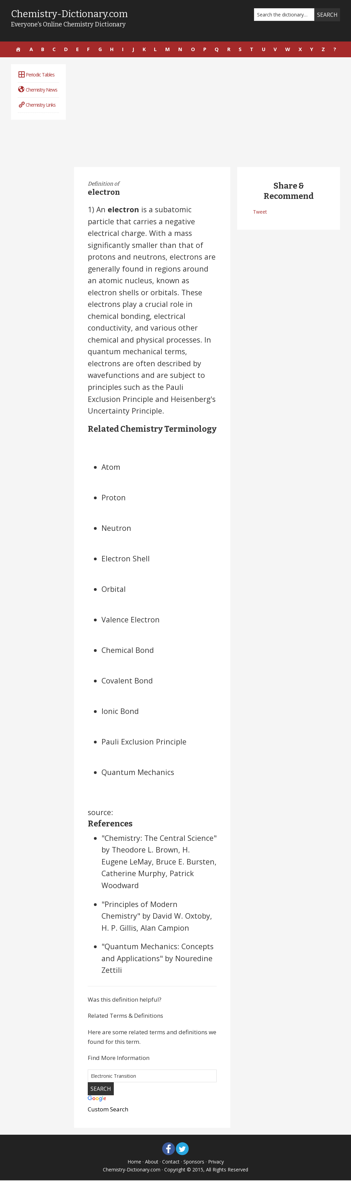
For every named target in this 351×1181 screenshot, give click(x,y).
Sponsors (193, 1162)
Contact (171, 1162)
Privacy (216, 1162)
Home (134, 1162)
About (151, 1162)
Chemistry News (37, 90)
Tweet (260, 212)
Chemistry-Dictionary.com (70, 14)
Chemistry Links (37, 105)
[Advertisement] (207, 113)
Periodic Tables (36, 75)
